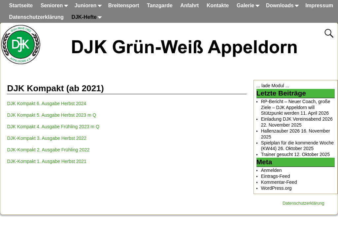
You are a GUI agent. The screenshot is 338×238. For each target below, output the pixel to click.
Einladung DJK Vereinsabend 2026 (297, 119)
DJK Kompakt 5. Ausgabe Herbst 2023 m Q (51, 115)
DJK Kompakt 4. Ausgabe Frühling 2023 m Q (53, 126)
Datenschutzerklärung (36, 17)
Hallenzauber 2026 (280, 131)
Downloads (284, 6)
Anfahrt (189, 5)
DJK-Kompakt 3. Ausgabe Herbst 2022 (46, 138)
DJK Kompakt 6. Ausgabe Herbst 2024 (46, 103)
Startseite (21, 5)
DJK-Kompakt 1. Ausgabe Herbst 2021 (46, 161)
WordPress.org (276, 188)
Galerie (249, 6)
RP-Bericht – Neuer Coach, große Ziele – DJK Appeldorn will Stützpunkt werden (295, 107)
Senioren (56, 6)
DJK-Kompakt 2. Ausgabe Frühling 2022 (48, 149)
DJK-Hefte (88, 17)
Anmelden (271, 170)
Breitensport (123, 5)
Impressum (319, 5)
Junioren (89, 6)
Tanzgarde (160, 5)
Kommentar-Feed (279, 182)
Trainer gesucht (277, 154)
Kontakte (218, 5)
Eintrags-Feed (275, 176)
